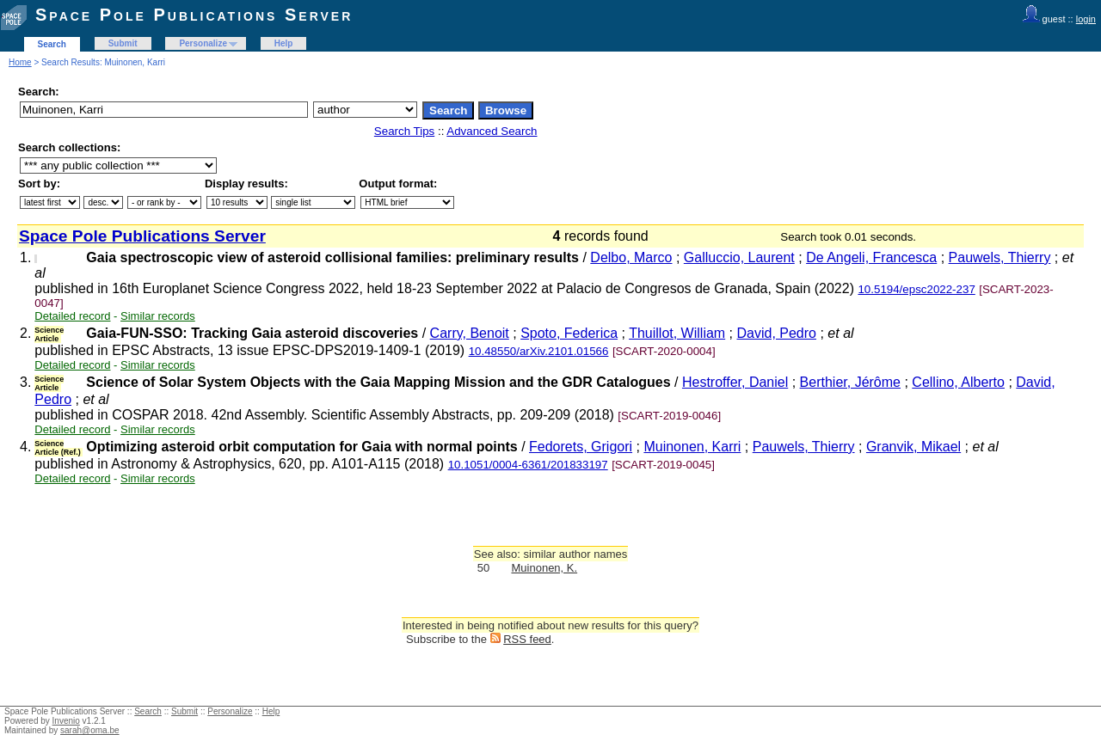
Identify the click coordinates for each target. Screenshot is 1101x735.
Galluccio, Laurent (739, 257)
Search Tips (404, 131)
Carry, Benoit (469, 333)
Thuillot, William (677, 333)
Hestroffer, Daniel (735, 382)
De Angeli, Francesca (871, 257)
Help (283, 43)
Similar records (157, 315)
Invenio (66, 721)
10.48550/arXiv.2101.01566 (539, 351)
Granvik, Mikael (913, 446)
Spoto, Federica (569, 333)
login (1086, 19)
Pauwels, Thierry (1000, 257)
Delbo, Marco (631, 257)
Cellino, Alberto (958, 382)
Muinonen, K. (545, 567)
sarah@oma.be (90, 730)
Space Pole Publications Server (194, 14)
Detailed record (72, 315)
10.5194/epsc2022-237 (916, 289)
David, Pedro (777, 333)
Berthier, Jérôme (850, 382)
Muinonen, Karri (692, 446)
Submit (123, 43)
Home (20, 62)
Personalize (203, 43)
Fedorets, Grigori (580, 446)
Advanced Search (491, 131)
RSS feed (527, 639)
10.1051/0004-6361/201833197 (528, 464)
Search (52, 44)
